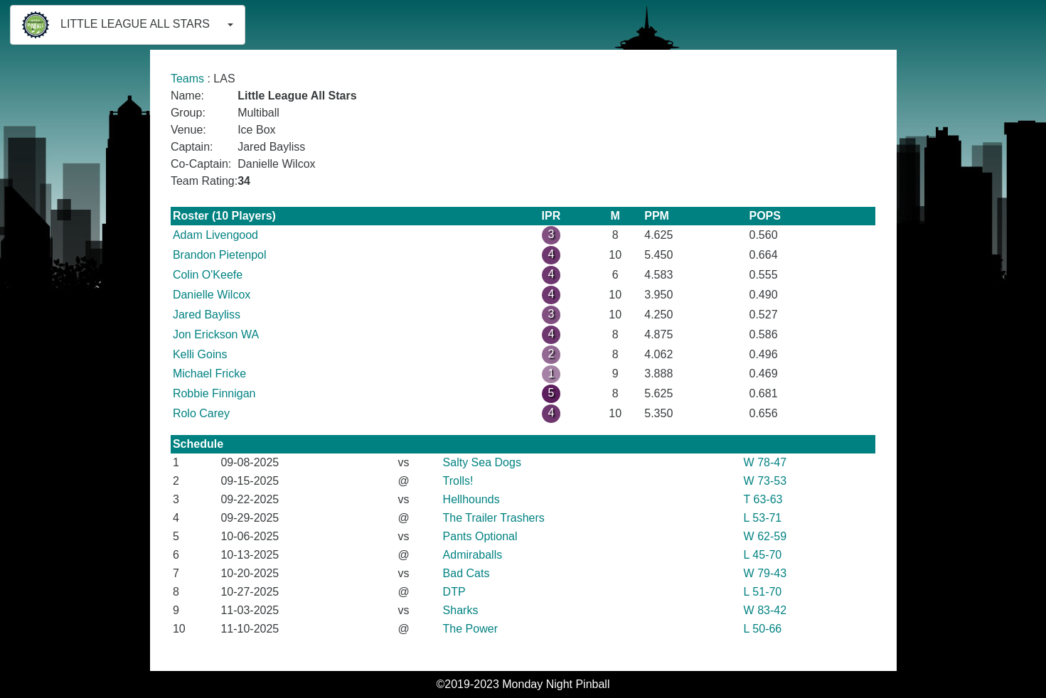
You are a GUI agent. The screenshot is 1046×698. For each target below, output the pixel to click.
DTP (454, 592)
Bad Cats (466, 573)
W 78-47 (765, 462)
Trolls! (458, 481)
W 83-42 (765, 610)
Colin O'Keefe (207, 275)
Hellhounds (471, 499)
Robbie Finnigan (214, 393)
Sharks (461, 610)
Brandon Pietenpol (220, 255)
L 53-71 (763, 518)
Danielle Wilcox (211, 295)
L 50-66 (763, 629)
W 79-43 (765, 573)
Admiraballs (473, 555)
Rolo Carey (201, 413)
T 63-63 (763, 499)
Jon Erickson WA (216, 334)
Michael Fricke (209, 373)
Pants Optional (480, 536)
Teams (187, 79)
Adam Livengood (215, 235)
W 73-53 (765, 481)
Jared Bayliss (206, 314)
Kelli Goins (200, 354)
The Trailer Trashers (494, 518)
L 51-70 (763, 592)
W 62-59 (765, 536)
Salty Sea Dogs (482, 462)
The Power (470, 629)
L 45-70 (763, 555)
